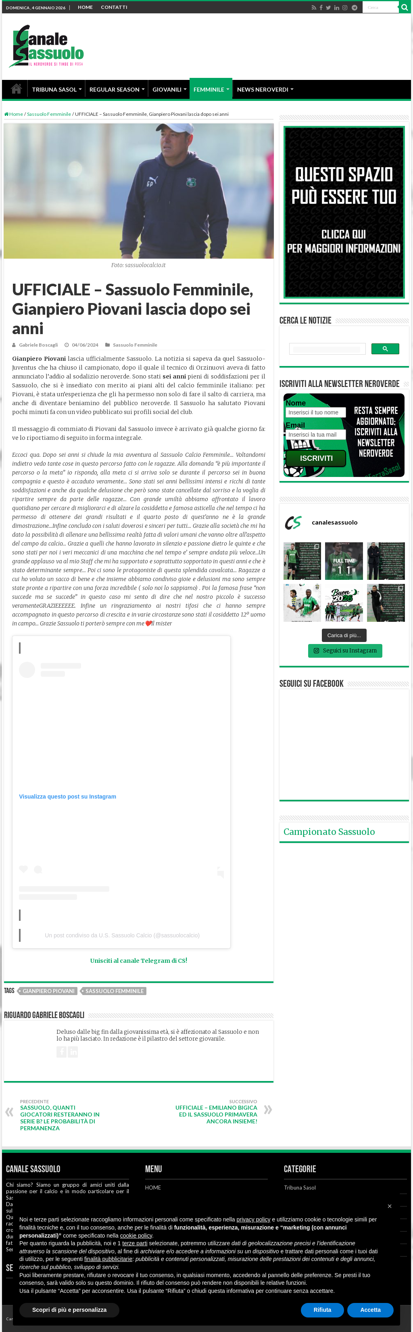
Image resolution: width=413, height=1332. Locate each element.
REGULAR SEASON (115, 89)
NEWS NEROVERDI (262, 89)
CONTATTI (114, 7)
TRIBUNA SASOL (54, 89)
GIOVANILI (166, 89)
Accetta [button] (370, 1310)
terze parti (134, 1243)
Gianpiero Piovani (49, 991)
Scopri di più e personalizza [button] (69, 1310)
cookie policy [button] (136, 1235)
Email (295, 425)
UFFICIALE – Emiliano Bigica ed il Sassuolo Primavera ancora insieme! (216, 1112)
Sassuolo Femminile (49, 114)
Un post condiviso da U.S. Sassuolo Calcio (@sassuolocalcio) (122, 935)
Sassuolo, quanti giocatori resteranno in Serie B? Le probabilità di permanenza (61, 1115)
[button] (389, 1206)
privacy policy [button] (254, 1219)
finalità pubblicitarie (108, 1259)
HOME (85, 7)
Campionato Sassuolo (329, 831)
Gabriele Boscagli (38, 345)
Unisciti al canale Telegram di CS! (138, 960)
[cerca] (326, 350)
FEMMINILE (209, 89)
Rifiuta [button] (323, 1310)
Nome (296, 403)
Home (13, 114)
